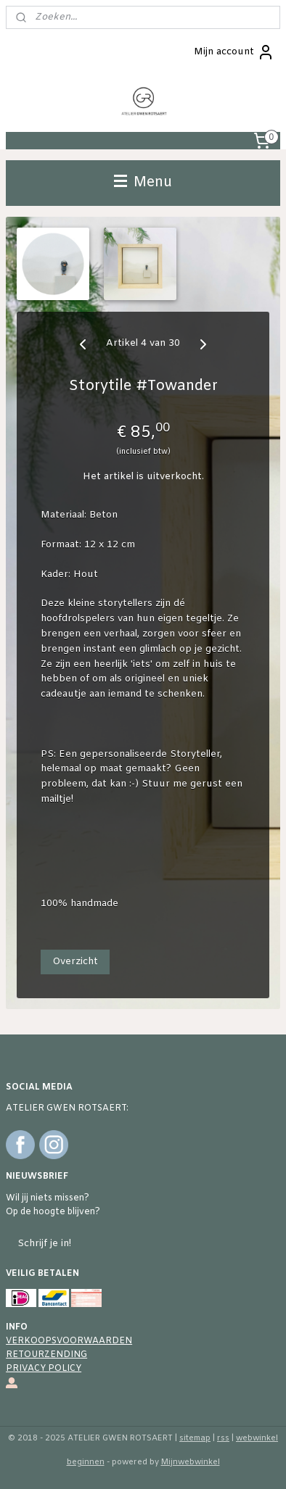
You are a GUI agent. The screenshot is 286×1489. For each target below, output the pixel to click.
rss (223, 1438)
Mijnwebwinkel (190, 1462)
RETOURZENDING (46, 1355)
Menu (143, 182)
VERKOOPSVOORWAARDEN (69, 1341)
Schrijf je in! (44, 1243)
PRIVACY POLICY (43, 1368)
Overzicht (75, 961)
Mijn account (234, 52)
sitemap (195, 1438)
